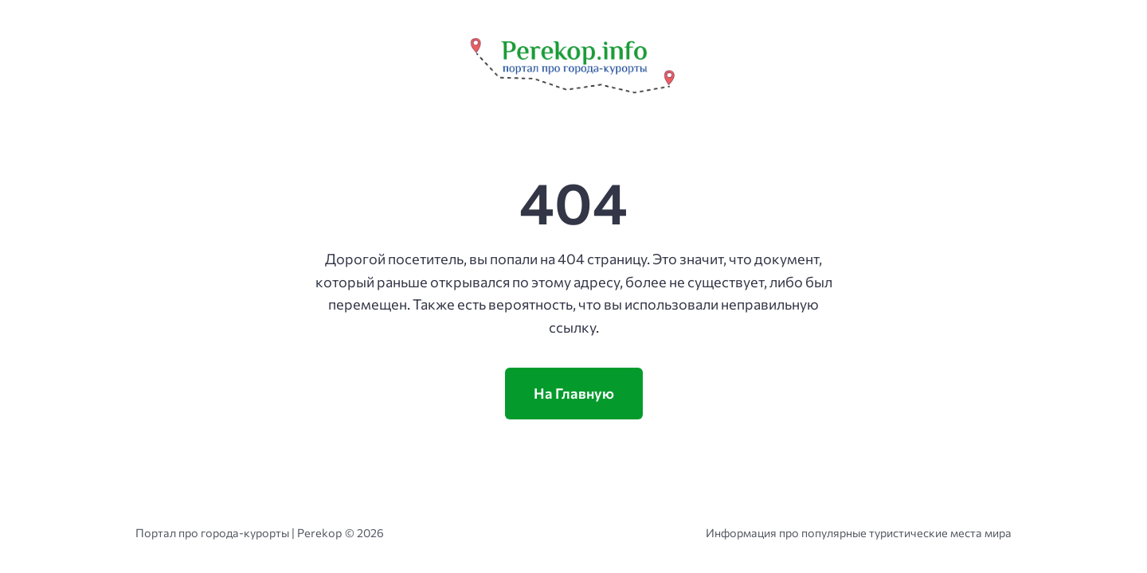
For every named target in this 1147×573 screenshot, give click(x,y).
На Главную (574, 393)
